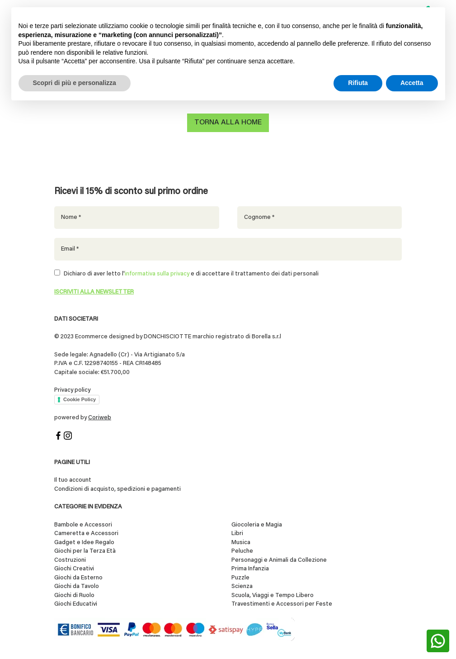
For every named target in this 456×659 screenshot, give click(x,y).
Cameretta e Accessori (86, 533)
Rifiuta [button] (358, 82)
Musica (240, 542)
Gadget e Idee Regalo (84, 542)
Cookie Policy (79, 399)
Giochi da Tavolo (76, 586)
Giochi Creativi (74, 569)
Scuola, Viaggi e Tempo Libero (272, 595)
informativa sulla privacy (157, 274)
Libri (237, 533)
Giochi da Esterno (78, 578)
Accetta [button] (411, 82)
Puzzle (240, 578)
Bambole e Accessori (83, 525)
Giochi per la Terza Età (85, 551)
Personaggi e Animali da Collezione (279, 560)
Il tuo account (72, 480)
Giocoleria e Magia (256, 525)
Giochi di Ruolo (74, 595)
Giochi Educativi (75, 604)
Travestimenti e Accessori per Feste (281, 604)
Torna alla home (228, 122)
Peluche (242, 551)
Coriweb (99, 418)
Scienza (242, 586)
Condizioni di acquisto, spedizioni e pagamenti (117, 489)
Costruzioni (70, 560)
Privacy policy (72, 390)
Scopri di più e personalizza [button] (74, 82)
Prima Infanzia (250, 569)
